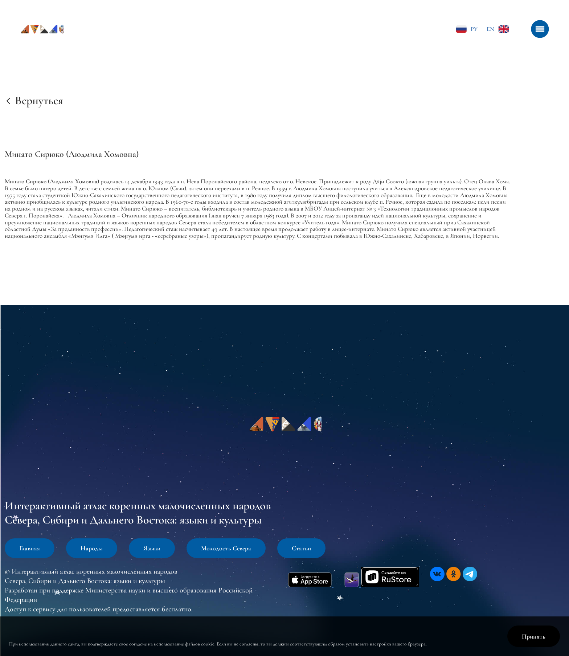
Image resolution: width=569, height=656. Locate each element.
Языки (151, 548)
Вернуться (39, 100)
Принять (533, 636)
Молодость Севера (226, 548)
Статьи (301, 548)
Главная (29, 548)
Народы (92, 548)
